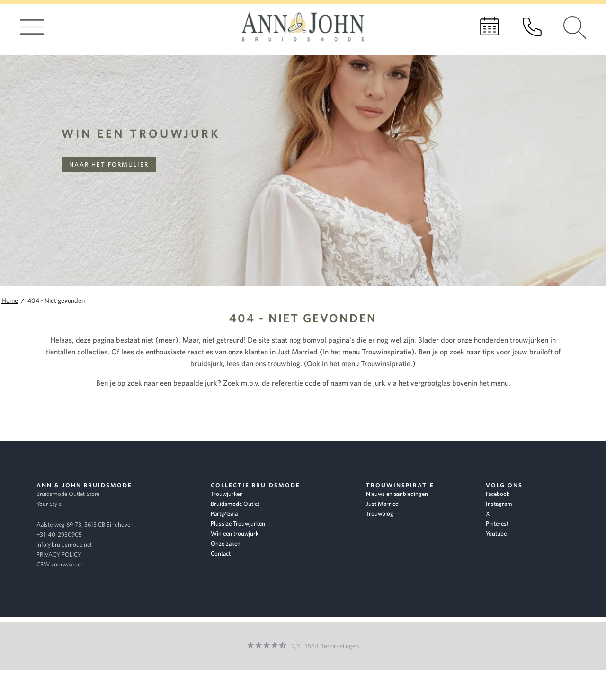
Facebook (497, 493)
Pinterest (497, 523)
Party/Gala (224, 513)
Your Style (49, 503)
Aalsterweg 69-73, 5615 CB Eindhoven (85, 524)
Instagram (499, 503)
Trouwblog (379, 513)
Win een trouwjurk (141, 133)
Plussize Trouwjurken (238, 523)
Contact (221, 553)
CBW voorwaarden (60, 564)
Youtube (496, 533)
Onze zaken (226, 543)
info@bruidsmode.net (64, 544)
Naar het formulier (109, 164)
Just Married (382, 503)
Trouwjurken (227, 493)
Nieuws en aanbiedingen (397, 493)
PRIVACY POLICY (58, 554)
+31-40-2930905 (59, 534)
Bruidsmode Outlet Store (67, 493)
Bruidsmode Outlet (235, 503)
